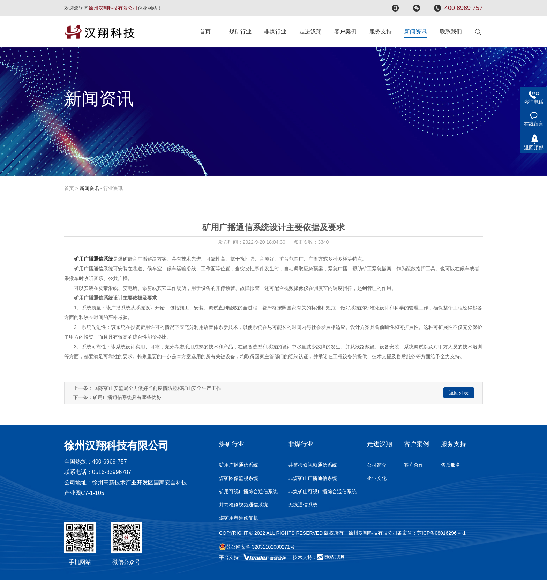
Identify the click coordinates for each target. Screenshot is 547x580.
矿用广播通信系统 (238, 465)
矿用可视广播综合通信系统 (248, 491)
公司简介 (377, 465)
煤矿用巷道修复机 (238, 518)
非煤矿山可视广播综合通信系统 (322, 491)
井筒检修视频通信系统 (243, 504)
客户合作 (414, 465)
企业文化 (377, 478)
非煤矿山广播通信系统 (312, 478)
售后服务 (450, 465)
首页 (69, 188)
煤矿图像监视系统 (238, 478)
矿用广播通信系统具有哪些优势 (127, 397)
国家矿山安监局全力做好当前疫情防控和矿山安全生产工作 (157, 388)
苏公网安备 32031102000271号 (257, 546)
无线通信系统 (302, 504)
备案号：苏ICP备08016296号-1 (431, 533)
